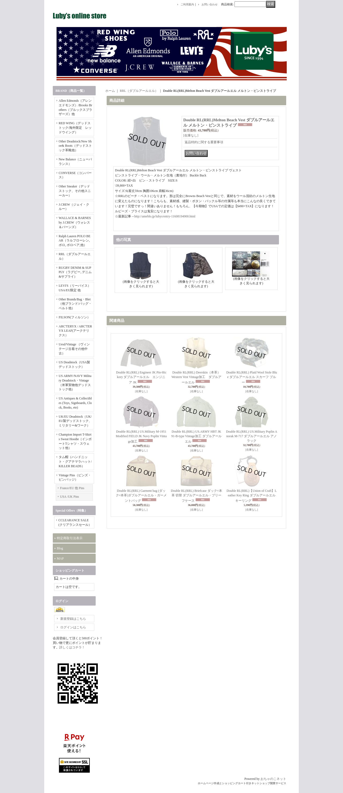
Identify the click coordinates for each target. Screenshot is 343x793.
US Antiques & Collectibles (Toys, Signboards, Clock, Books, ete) (75, 402)
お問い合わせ (210, 4)
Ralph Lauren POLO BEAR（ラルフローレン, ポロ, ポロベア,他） (74, 240)
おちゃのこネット (273, 779)
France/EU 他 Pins (72, 488)
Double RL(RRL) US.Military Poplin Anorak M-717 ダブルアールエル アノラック (251, 436)
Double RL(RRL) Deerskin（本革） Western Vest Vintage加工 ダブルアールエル (197, 377)
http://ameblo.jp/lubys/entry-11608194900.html (164, 216)
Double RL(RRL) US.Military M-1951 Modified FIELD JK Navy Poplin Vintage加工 (141, 436)
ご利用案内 (187, 4)
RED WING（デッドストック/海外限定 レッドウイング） (75, 127)
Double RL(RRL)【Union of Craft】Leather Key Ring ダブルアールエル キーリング (252, 496)
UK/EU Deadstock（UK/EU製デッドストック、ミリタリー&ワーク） (75, 421)
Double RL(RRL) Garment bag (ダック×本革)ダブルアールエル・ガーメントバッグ (141, 496)
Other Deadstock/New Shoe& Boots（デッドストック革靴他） (75, 145)
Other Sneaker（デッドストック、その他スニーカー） (75, 190)
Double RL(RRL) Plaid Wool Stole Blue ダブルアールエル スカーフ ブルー (251, 377)
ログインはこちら (73, 627)
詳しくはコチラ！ (72, 647)
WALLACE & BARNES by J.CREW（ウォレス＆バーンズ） (75, 222)
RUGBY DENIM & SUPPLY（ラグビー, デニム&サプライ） (75, 272)
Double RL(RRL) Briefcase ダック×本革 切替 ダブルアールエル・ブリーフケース (196, 496)
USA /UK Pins (69, 497)
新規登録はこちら (73, 619)
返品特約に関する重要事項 (204, 142)
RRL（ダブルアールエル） (139, 91)
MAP (60, 558)
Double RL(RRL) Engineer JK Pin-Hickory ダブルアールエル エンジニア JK (141, 377)
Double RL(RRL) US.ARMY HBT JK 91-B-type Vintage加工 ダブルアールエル (196, 436)
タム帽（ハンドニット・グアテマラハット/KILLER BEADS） (75, 461)
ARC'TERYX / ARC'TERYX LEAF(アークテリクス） (75, 330)
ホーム (110, 91)
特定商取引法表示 (70, 538)
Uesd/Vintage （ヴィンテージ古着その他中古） (74, 348)
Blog (60, 548)
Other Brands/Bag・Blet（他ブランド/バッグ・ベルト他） (75, 303)
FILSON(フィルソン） (74, 317)
